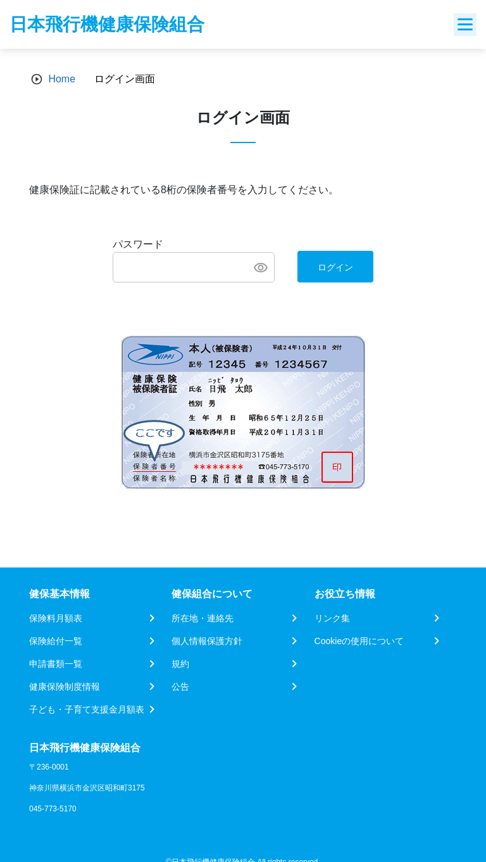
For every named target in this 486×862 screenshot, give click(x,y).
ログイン (335, 267)
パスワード (138, 244)
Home (61, 78)
